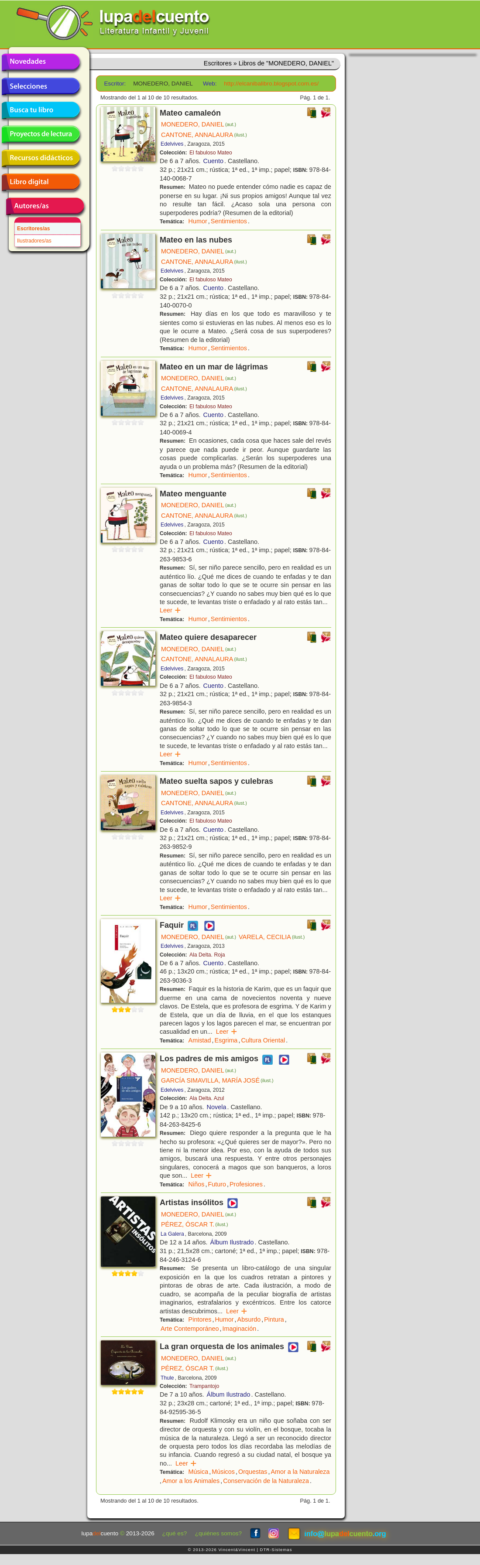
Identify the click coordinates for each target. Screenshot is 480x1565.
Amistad (200, 1040)
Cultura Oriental (263, 1040)
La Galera (172, 1234)
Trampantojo (204, 1386)
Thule (167, 1378)
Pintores (200, 1319)
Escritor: (115, 83)
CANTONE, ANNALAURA (204, 134)
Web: (209, 83)
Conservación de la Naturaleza (266, 1480)
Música (199, 1471)
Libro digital (40, 182)
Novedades (40, 62)
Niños (197, 1184)
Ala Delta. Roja (207, 955)
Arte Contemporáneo (190, 1328)
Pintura (274, 1319)
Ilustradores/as (34, 241)
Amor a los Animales (190, 1480)
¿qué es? (174, 1533)
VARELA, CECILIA (272, 936)
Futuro (217, 1184)
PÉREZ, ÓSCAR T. (194, 1224)
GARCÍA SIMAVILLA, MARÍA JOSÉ (217, 1080)
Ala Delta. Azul (206, 1098)
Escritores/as (33, 229)
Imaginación (240, 1328)
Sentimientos (229, 221)
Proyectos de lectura (40, 134)
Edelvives (172, 144)
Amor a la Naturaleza (300, 1471)
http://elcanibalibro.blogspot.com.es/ (271, 83)
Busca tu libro (40, 110)
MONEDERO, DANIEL (198, 124)
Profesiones (246, 1184)
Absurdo (249, 1319)
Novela (216, 1107)
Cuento (213, 160)
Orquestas (252, 1471)
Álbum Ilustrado (232, 1242)
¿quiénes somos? (218, 1533)
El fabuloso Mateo (210, 153)
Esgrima (226, 1040)
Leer (170, 610)
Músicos (223, 1471)
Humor (198, 221)
